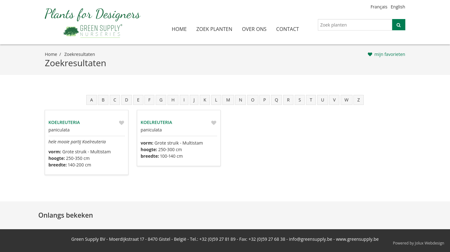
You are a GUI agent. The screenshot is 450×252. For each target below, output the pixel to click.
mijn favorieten (389, 54)
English (398, 7)
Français (379, 7)
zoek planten (214, 29)
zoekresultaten (79, 54)
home (179, 29)
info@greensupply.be (310, 239)
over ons (254, 29)
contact (287, 29)
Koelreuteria (64, 122)
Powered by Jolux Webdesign (418, 243)
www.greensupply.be (357, 239)
